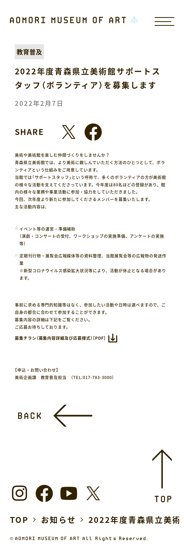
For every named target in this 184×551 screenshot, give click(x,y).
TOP (19, 519)
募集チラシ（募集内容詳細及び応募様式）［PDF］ (60, 338)
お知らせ (58, 519)
